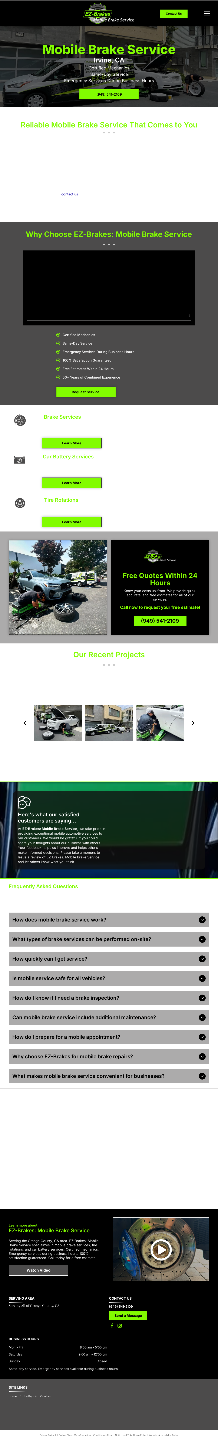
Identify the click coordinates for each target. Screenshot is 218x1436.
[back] (25, 723)
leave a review (29, 857)
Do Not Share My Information (75, 1425)
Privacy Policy (47, 1425)
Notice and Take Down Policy (131, 1425)
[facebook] (112, 1316)
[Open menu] (207, 13)
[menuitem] (14, 1386)
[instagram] (119, 1316)
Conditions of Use (103, 1425)
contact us (69, 194)
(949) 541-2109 (121, 1297)
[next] (193, 723)
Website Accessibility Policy (163, 1425)
